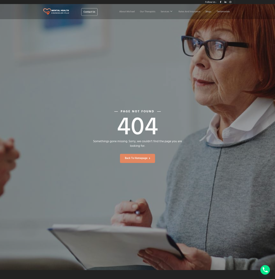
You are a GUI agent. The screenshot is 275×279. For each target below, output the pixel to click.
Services (166, 12)
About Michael (127, 12)
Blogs (208, 12)
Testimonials (223, 12)
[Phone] (265, 270)
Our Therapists (147, 12)
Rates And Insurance (189, 12)
